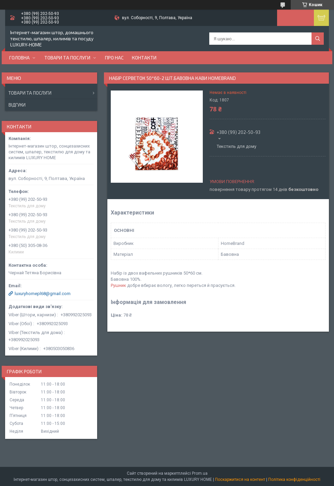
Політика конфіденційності (294, 479)
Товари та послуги (67, 57)
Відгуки (17, 105)
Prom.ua (200, 473)
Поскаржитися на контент (240, 479)
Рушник (118, 285)
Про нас (114, 57)
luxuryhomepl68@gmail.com (43, 293)
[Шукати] (318, 38)
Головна (19, 57)
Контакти (144, 57)
